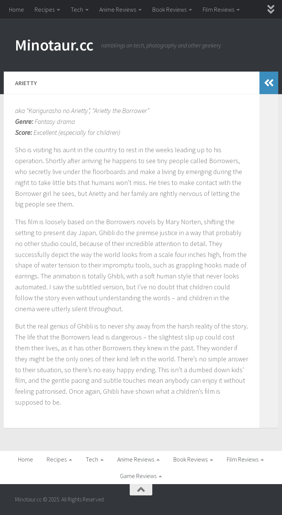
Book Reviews (169, 9)
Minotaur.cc (54, 45)
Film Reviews (218, 9)
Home (16, 9)
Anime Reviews (117, 9)
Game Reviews (138, 476)
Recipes (45, 9)
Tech (77, 9)
